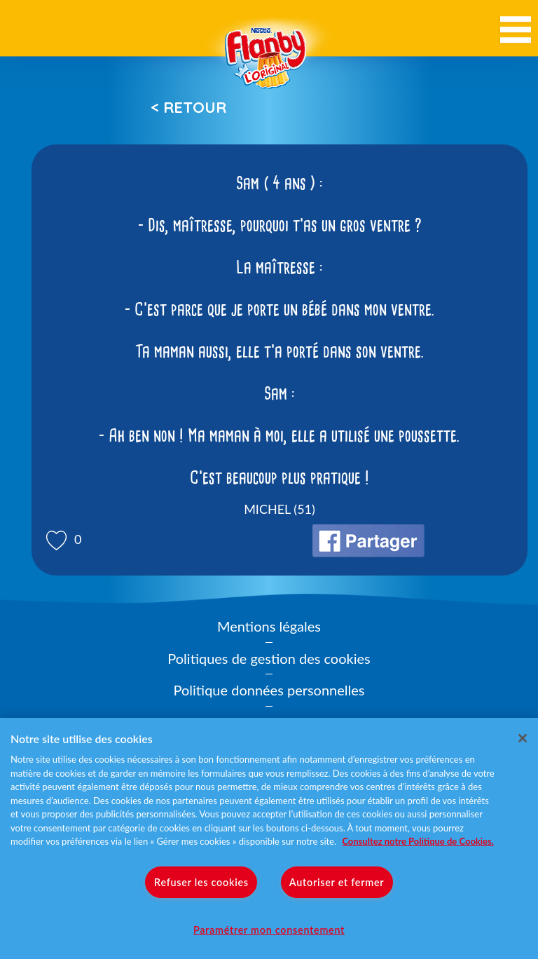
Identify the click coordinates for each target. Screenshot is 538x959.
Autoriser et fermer (336, 882)
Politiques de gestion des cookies (268, 658)
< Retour (188, 107)
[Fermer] (522, 738)
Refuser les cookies (201, 882)
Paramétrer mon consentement (269, 930)
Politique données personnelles (269, 689)
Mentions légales (269, 626)
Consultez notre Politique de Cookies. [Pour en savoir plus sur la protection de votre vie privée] (417, 841)
